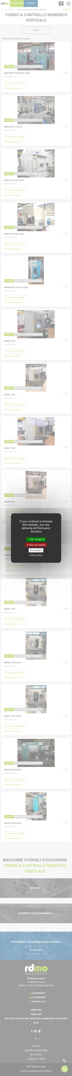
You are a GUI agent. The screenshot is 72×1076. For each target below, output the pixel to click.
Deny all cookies (36, 545)
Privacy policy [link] (36, 555)
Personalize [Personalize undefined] (36, 550)
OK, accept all (36, 539)
